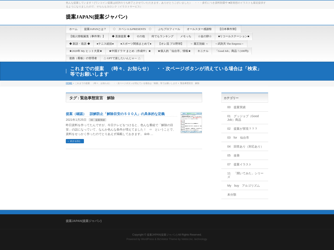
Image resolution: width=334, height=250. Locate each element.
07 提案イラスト (239, 164)
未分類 (231, 194)
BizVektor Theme (167, 239)
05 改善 (233, 155)
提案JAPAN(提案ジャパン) (96, 17)
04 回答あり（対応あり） (245, 146)
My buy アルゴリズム (243, 185)
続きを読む (75, 141)
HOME (69, 83)
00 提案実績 (97, 120)
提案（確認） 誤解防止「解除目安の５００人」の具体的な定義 (115, 114)
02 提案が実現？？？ (242, 128)
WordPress (147, 239)
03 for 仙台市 (238, 137)
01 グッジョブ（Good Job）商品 (243, 117)
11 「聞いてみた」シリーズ (245, 175)
